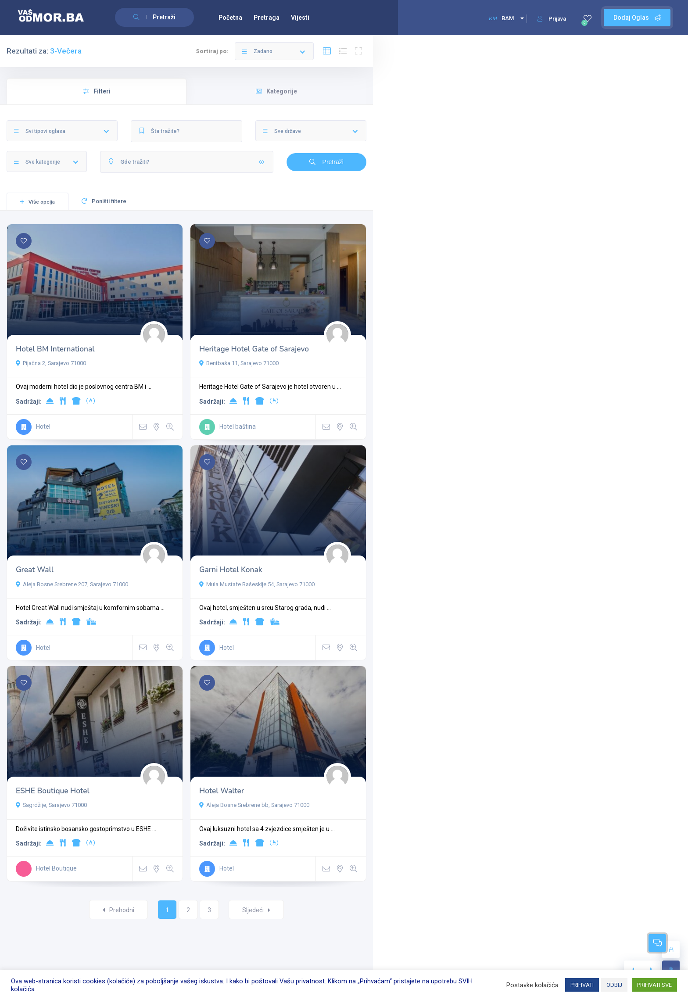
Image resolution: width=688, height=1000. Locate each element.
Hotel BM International (55, 349)
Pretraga (267, 17)
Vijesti (300, 17)
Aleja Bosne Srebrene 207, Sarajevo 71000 (72, 584)
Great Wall (35, 570)
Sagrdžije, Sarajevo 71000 (51, 805)
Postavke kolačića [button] (532, 985)
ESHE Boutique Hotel (53, 791)
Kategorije (276, 91)
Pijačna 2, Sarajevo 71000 (51, 363)
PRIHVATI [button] (582, 985)
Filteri (97, 91)
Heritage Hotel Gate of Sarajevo (254, 349)
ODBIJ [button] (614, 985)
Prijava (552, 18)
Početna (230, 17)
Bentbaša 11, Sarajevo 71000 (239, 363)
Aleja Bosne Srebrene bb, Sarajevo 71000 (254, 805)
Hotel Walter (221, 791)
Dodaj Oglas (637, 17)
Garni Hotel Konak (230, 570)
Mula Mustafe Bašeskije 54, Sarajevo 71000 (257, 584)
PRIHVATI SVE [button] (654, 985)
